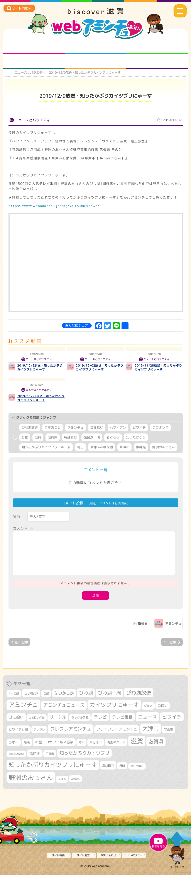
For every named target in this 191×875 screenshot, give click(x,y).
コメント (23, 528)
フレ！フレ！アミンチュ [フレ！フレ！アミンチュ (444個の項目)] (116, 729)
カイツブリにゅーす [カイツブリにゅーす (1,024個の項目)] (114, 704)
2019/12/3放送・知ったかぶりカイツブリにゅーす (40, 367)
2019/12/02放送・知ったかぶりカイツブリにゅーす (99, 367)
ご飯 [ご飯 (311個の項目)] (46, 693)
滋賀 (38, 437)
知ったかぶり (136, 437)
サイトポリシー (133, 855)
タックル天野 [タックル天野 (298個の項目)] (79, 717)
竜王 (80, 447)
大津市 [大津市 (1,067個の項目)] (150, 728)
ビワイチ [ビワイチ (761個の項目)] (171, 717)
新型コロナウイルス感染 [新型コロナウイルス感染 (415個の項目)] (54, 742)
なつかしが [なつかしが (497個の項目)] (64, 693)
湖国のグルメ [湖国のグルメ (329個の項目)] (116, 742)
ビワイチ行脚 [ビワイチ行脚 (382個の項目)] (18, 729)
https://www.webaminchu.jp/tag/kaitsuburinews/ (54, 206)
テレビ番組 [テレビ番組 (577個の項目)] (122, 717)
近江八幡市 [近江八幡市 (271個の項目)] (137, 766)
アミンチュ (75, 427)
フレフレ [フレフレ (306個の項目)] (39, 729)
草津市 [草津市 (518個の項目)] (108, 765)
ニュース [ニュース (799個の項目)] (147, 716)
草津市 (124, 447)
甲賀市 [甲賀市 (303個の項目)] (50, 754)
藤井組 (141, 447)
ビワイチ (139, 427)
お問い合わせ (108, 855)
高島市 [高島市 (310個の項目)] (75, 779)
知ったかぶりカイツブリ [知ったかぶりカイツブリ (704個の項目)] (84, 753)
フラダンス (160, 427)
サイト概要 (58, 855)
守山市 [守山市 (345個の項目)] (168, 729)
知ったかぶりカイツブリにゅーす (46, 447)
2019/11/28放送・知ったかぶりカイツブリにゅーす (158, 367)
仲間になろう (157, 46)
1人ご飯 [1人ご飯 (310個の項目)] (14, 693)
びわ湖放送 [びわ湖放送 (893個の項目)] (138, 692)
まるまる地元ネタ (34, 61)
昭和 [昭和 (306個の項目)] (81, 742)
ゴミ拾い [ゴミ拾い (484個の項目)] (16, 717)
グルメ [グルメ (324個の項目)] (148, 706)
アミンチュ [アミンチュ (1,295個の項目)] (23, 704)
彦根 (25, 437)
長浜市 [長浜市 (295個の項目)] (62, 779)
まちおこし (52, 427)
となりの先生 (95, 46)
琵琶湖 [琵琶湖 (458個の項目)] (34, 753)
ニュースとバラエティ (157, 61)
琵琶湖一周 (92, 437)
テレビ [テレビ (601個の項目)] (100, 717)
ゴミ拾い (96, 427)
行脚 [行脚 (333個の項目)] (122, 766)
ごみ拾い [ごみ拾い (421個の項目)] (31, 693)
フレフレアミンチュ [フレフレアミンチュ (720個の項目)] (70, 728)
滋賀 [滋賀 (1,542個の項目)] (136, 741)
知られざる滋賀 (34, 46)
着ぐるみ (113, 437)
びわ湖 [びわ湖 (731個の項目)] (86, 693)
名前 (16, 516)
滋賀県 (52, 437)
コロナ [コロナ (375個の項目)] (162, 705)
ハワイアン (118, 427)
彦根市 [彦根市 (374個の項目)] (14, 742)
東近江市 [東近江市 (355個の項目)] (96, 742)
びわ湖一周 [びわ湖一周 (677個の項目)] (109, 693)
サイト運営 (83, 855)
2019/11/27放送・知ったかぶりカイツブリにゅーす (41, 398)
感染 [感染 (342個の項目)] (27, 742)
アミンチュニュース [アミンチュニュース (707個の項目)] (64, 705)
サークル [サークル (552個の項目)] (58, 717)
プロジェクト (95, 61)
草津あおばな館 (101, 447)
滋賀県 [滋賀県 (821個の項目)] (155, 741)
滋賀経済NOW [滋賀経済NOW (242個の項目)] (16, 753)
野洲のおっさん (163, 447)
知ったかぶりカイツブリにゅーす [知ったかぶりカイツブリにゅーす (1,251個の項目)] (53, 765)
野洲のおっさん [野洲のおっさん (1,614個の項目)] (31, 777)
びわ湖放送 (30, 427)
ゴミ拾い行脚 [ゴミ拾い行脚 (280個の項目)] (36, 717)
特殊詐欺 (70, 437)
